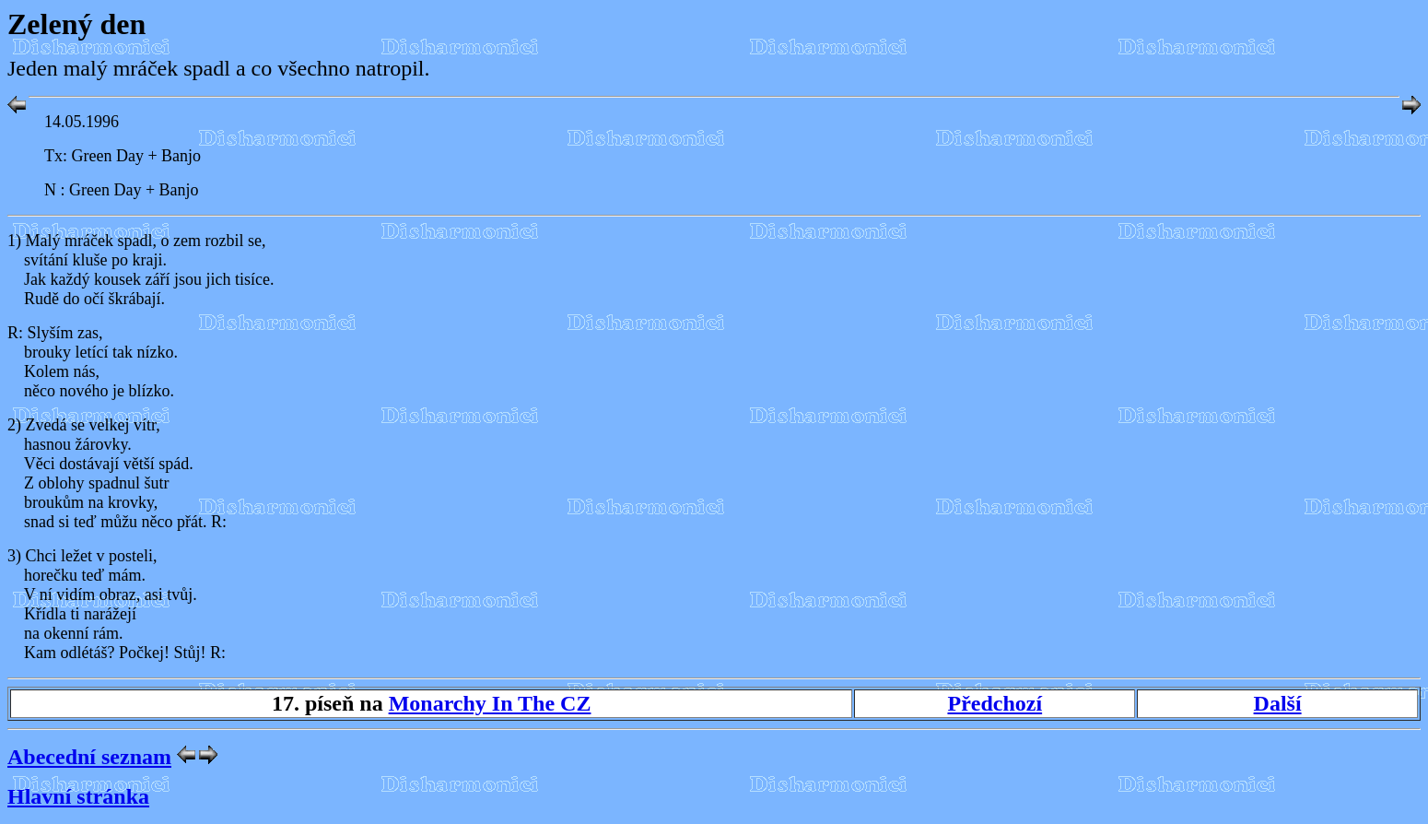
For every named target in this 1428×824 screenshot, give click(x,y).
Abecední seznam (89, 757)
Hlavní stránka (78, 796)
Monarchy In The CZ (490, 703)
